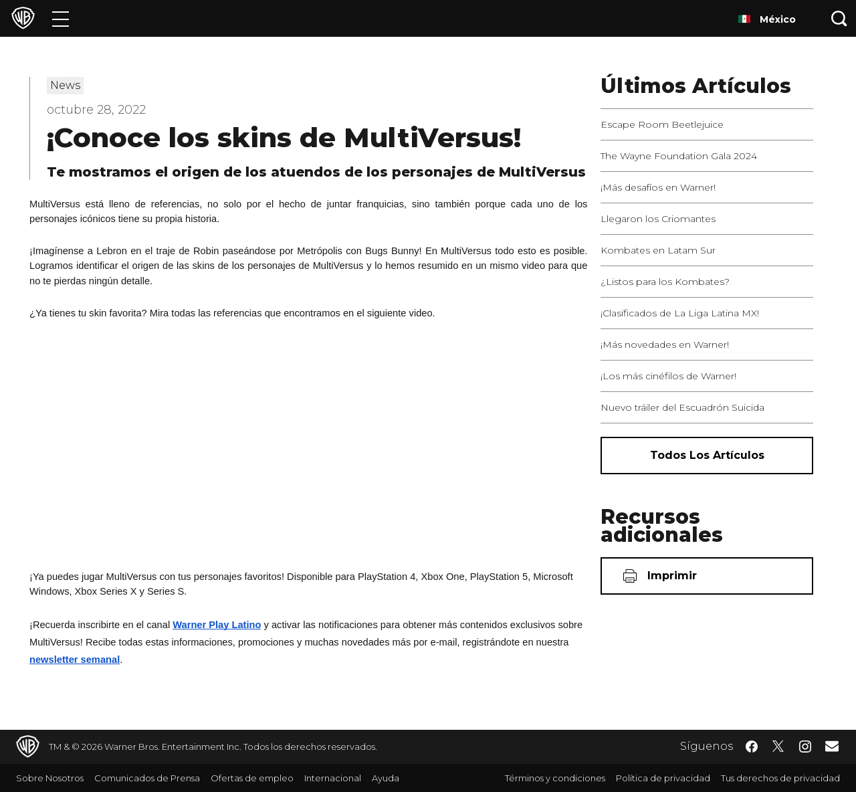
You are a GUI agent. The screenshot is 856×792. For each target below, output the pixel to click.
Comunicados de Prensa (147, 778)
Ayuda (385, 778)
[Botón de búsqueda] (839, 18)
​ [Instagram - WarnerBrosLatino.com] (805, 746)
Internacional (332, 778)
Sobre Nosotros (50, 778)
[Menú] (60, 18)
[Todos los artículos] (707, 455)
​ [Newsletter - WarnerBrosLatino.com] (832, 746)
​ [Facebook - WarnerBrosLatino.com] (752, 746)
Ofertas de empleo (252, 778)
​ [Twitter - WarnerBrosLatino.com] (778, 746)
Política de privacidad (663, 778)
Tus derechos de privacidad (780, 778)
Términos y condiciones (555, 778)
